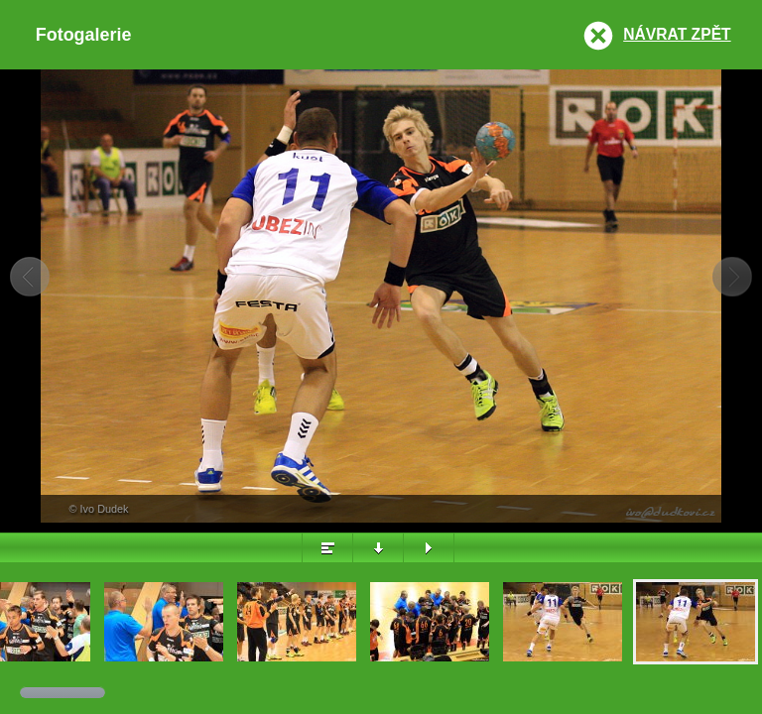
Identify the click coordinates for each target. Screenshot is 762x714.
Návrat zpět (676, 34)
